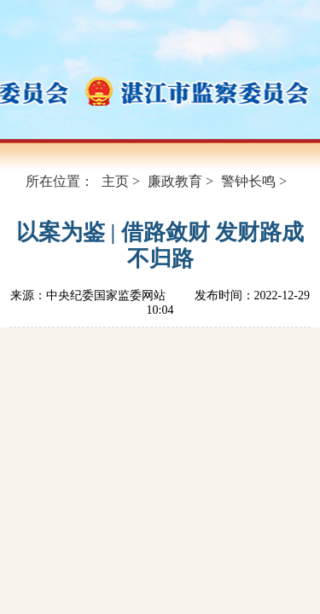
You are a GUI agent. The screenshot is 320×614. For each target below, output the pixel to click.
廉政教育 (175, 181)
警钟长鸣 (248, 181)
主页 (115, 181)
